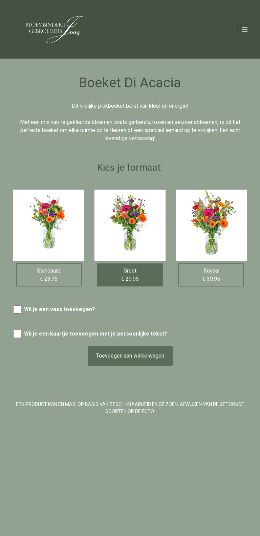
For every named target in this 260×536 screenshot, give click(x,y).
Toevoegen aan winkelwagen (130, 355)
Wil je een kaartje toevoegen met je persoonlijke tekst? (95, 333)
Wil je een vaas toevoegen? (59, 309)
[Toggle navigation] (244, 29)
